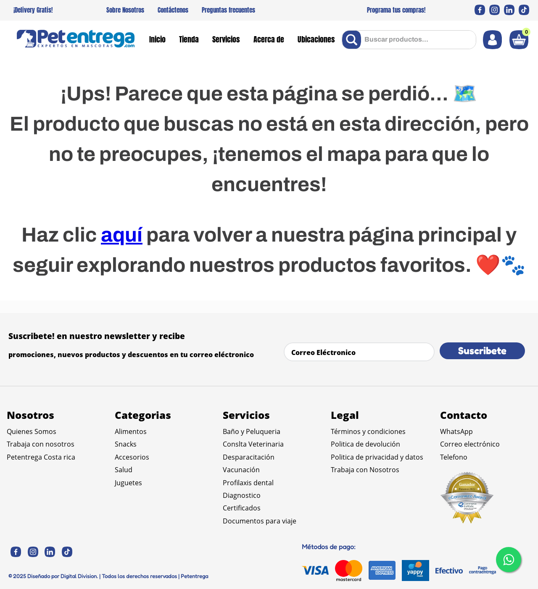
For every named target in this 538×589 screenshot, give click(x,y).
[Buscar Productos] (353, 40)
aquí (121, 235)
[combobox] (409, 39)
